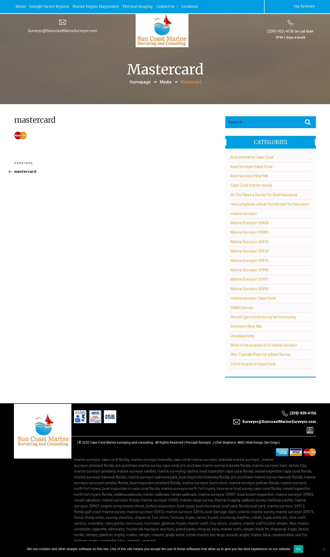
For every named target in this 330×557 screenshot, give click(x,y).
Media (165, 81)
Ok (298, 549)
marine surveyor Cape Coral (253, 297)
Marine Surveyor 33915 (249, 259)
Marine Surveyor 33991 (249, 278)
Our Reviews (303, 6)
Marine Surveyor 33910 (249, 240)
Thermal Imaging (137, 6)
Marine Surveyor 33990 (249, 269)
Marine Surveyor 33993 (249, 287)
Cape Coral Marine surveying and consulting (121, 441)
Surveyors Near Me (245, 325)
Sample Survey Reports (49, 6)
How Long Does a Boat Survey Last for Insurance (269, 203)
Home (21, 6)
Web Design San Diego (262, 441)
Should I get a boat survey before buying (263, 316)
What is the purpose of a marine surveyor (263, 344)
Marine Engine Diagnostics (96, 6)
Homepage (140, 81)
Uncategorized (242, 334)
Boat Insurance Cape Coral (252, 156)
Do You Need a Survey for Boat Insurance (263, 193)
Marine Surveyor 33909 (249, 231)
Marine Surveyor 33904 (249, 222)
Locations (190, 6)
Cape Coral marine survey (251, 184)
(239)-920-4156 (280, 30)
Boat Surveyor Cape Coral (251, 165)
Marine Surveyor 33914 (249, 250)
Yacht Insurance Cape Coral (252, 363)
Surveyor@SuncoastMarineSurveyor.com (62, 30)
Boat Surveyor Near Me (249, 175)
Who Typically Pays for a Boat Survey (260, 353)
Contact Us (167, 6)
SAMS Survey (241, 306)
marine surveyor (243, 212)
